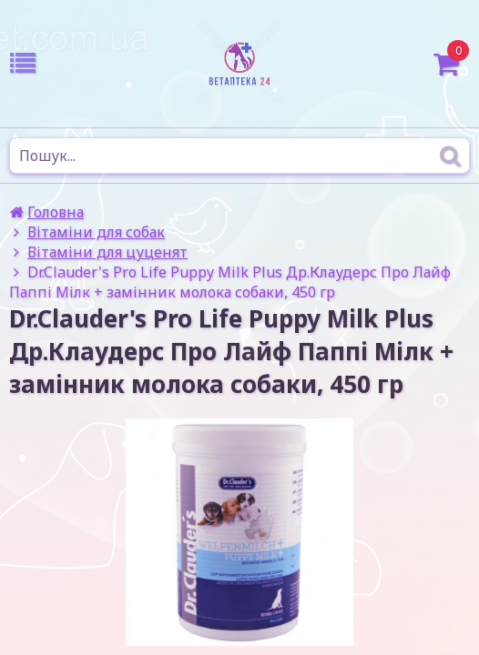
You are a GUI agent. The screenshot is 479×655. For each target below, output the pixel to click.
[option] (239, 532)
